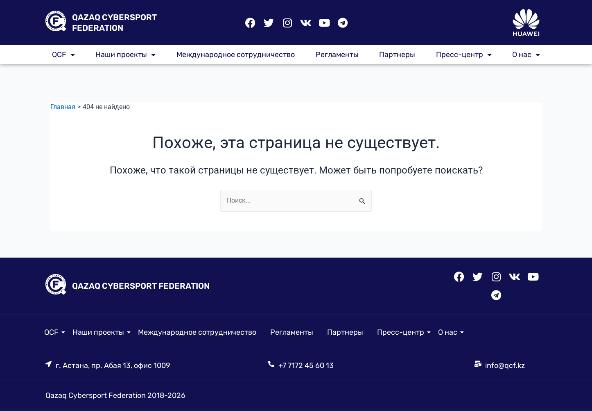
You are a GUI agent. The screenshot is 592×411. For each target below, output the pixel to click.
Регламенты (337, 54)
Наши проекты (125, 54)
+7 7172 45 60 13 (306, 365)
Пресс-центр (464, 54)
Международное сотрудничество (235, 54)
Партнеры (397, 54)
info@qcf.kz (505, 365)
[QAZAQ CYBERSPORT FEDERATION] (55, 22)
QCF (63, 54)
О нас (526, 54)
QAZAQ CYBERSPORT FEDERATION (141, 286)
